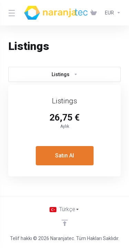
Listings (65, 74)
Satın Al (64, 155)
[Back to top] (64, 223)
